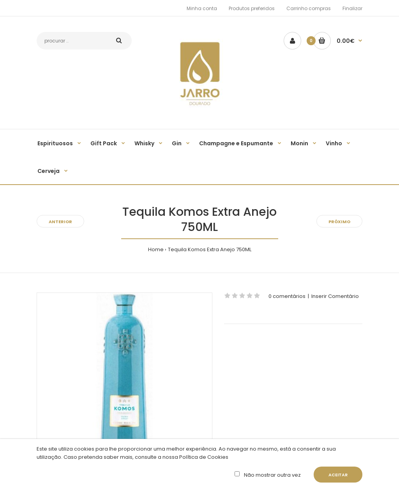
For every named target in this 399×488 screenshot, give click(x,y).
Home (156, 249)
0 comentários (286, 296)
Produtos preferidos (252, 8)
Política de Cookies (203, 457)
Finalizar (352, 8)
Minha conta (202, 8)
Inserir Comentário (335, 296)
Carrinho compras (308, 8)
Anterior (60, 221)
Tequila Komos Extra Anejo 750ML (209, 249)
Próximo (339, 221)
